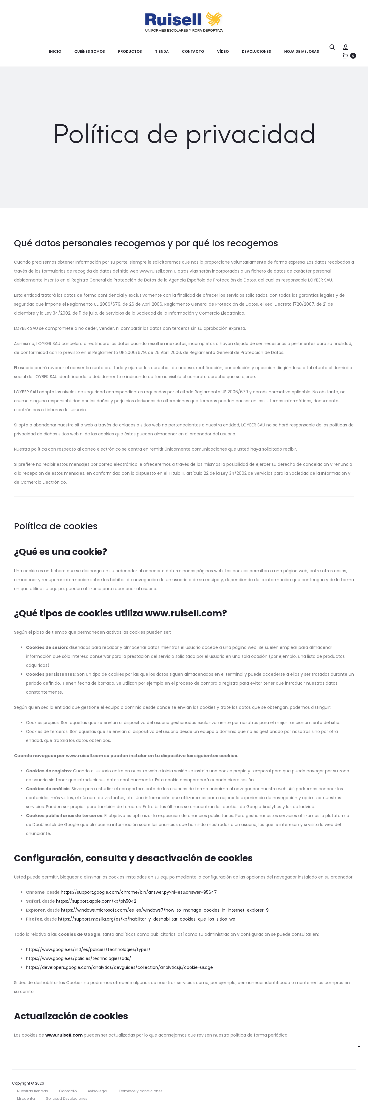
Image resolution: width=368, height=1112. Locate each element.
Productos (130, 51)
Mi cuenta (26, 1098)
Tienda (162, 51)
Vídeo (223, 51)
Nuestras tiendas (32, 1091)
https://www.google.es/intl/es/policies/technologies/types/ (88, 949)
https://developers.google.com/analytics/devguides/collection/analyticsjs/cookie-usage (119, 967)
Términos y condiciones (141, 1091)
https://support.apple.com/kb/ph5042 (96, 901)
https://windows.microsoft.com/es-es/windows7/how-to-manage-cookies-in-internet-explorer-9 (165, 910)
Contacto (193, 51)
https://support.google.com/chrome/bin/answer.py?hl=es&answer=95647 (139, 892)
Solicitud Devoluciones (66, 1098)
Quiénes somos (89, 51)
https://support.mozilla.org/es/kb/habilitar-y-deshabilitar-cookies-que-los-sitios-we (146, 919)
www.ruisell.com (64, 1035)
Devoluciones (256, 51)
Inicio (55, 51)
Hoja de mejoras (301, 51)
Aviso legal (98, 1091)
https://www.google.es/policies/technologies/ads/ (78, 958)
